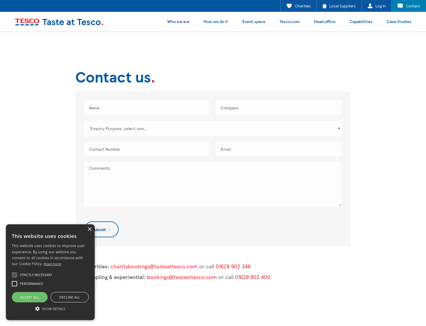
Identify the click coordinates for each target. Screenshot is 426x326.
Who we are (178, 21)
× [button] (89, 229)
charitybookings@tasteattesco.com (154, 266)
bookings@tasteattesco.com (182, 276)
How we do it (216, 21)
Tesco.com (290, 21)
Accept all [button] (29, 297)
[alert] (50, 272)
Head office (324, 21)
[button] (14, 275)
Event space (253, 21)
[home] (59, 22)
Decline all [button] (69, 297)
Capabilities (361, 21)
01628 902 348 (233, 266)
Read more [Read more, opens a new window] (52, 264)
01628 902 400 (252, 276)
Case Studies (399, 21)
